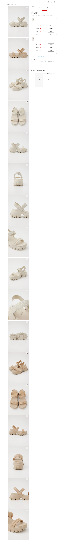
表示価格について (33, 56)
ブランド (18, 1)
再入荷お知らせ (51, 18)
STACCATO (32, 6)
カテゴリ (22, 1)
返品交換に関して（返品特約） (42, 56)
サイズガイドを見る (51, 56)
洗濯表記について (33, 57)
